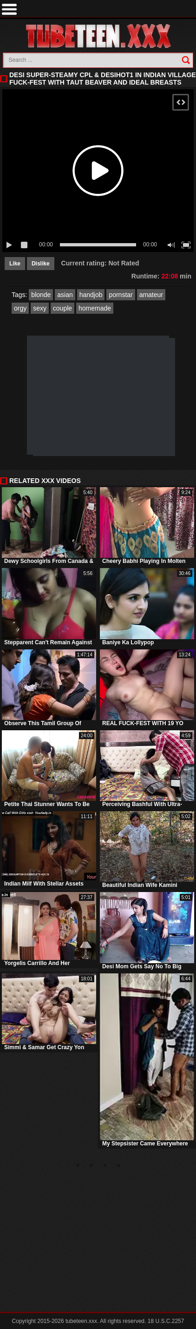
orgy (20, 308)
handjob (91, 294)
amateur (151, 294)
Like (14, 263)
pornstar (120, 294)
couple (62, 308)
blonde (41, 294)
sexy (39, 308)
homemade (94, 308)
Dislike (41, 263)
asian (64, 294)
